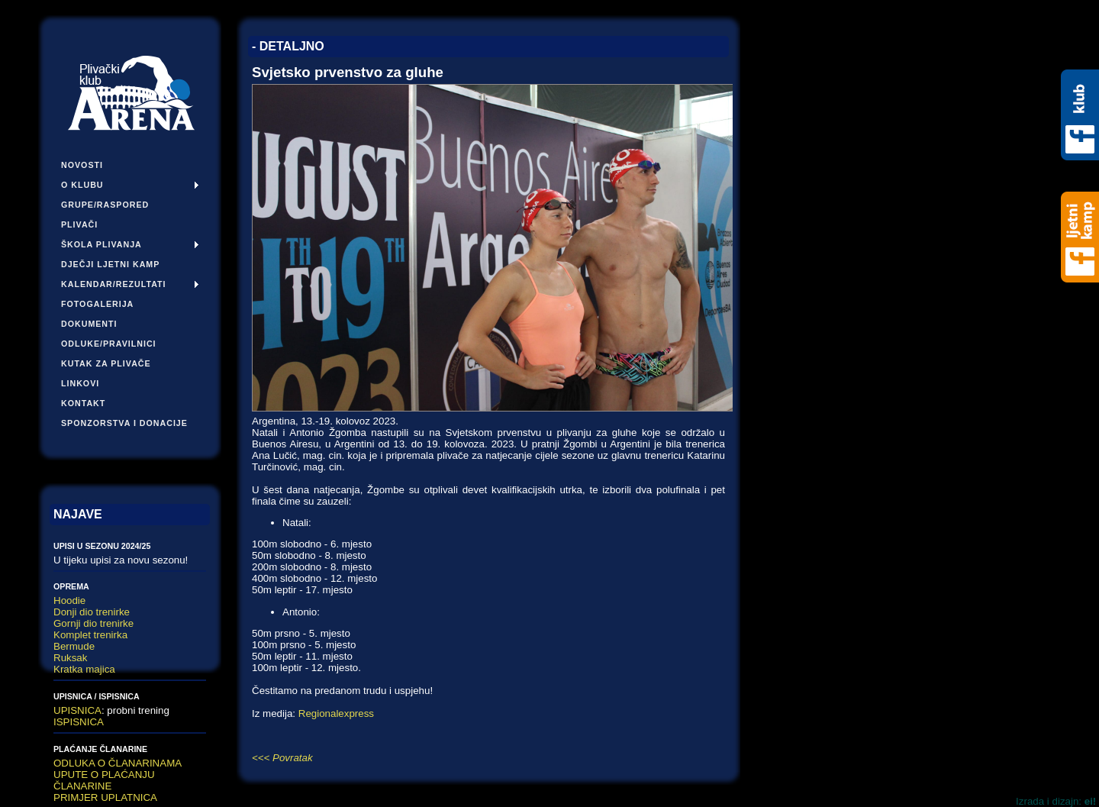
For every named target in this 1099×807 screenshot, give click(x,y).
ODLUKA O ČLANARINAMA (117, 763)
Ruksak (70, 657)
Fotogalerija (97, 303)
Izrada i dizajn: (1056, 801)
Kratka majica (84, 669)
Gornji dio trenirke (93, 623)
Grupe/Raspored (105, 204)
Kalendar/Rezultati (113, 284)
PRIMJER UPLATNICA (105, 797)
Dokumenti (89, 323)
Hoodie (69, 600)
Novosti (82, 164)
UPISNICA (77, 710)
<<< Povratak (282, 757)
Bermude (74, 646)
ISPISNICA (78, 722)
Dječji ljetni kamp (110, 264)
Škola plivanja (101, 244)
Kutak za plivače (106, 363)
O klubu (82, 184)
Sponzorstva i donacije (124, 423)
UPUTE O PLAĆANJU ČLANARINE (104, 780)
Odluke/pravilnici (108, 343)
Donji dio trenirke (91, 612)
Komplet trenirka (90, 635)
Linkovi (80, 383)
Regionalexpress (336, 713)
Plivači (79, 224)
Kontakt (83, 403)
